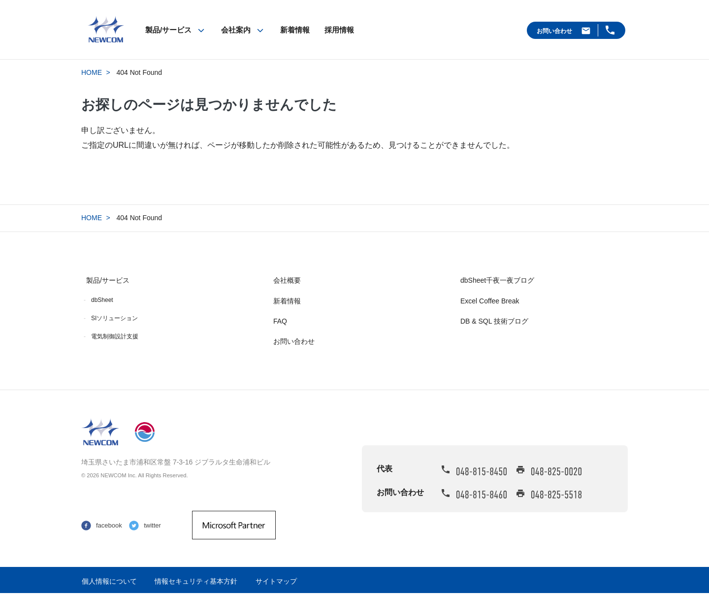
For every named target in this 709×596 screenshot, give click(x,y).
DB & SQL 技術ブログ (494, 321)
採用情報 (339, 30)
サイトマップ (276, 581)
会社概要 (287, 280)
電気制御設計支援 (114, 336)
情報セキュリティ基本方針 (196, 581)
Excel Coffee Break (489, 301)
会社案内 (236, 30)
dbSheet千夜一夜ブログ (497, 280)
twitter (152, 525)
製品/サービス (168, 30)
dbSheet (102, 300)
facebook (109, 525)
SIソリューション (114, 318)
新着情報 (295, 30)
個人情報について (109, 581)
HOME (91, 72)
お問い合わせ (554, 31)
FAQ (280, 321)
